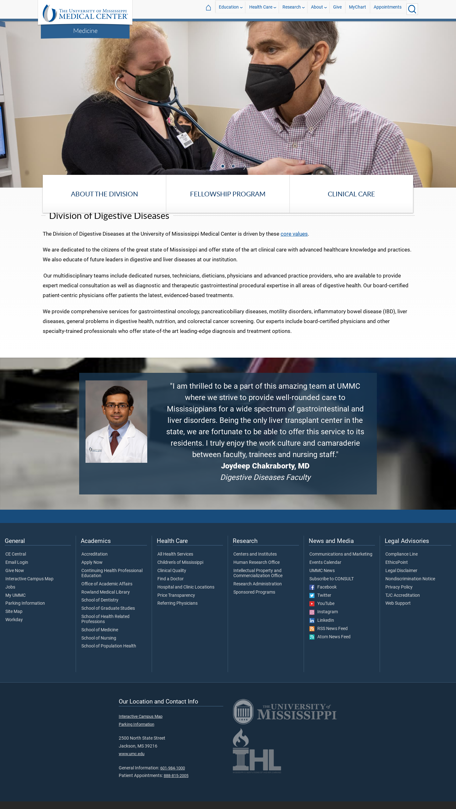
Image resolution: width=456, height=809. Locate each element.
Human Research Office (256, 570)
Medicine (85, 30)
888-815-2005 (176, 783)
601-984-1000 (172, 775)
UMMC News (322, 578)
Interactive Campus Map (29, 586)
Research (291, 9)
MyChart (357, 9)
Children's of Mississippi (180, 570)
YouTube (321, 611)
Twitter (320, 603)
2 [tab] (234, 166)
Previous (211, 166)
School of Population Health (108, 654)
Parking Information (25, 611)
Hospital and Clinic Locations (185, 594)
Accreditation (94, 562)
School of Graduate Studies (108, 616)
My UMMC (15, 603)
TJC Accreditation (402, 603)
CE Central (15, 562)
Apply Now (92, 570)
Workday (14, 627)
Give (337, 9)
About (317, 9)
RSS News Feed (328, 636)
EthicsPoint (396, 570)
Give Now (14, 578)
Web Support (398, 611)
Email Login (16, 570)
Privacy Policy (399, 594)
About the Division (104, 193)
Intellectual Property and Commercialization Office (257, 581)
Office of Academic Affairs (106, 591)
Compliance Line (401, 562)
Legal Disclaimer (401, 578)
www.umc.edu (131, 761)
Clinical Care (351, 193)
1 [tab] (223, 166)
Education (229, 9)
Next (244, 166)
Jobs (10, 594)
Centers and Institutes (255, 562)
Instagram (323, 619)
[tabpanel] (228, 104)
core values (294, 241)
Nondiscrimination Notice (410, 586)
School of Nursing (98, 645)
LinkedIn (321, 628)
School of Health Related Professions (105, 627)
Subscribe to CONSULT (331, 586)
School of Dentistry (99, 608)
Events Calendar (325, 570)
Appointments (388, 9)
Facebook (323, 594)
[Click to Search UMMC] (412, 9)
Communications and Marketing (340, 562)
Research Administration (257, 591)
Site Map (13, 619)
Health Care (260, 9)
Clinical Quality (171, 578)
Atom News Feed (330, 644)
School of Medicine (99, 637)
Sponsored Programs (254, 599)
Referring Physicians (177, 611)
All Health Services (175, 562)
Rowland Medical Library (105, 599)
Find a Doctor (170, 586)
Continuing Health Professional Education (111, 581)
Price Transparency (176, 603)
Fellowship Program (228, 193)
